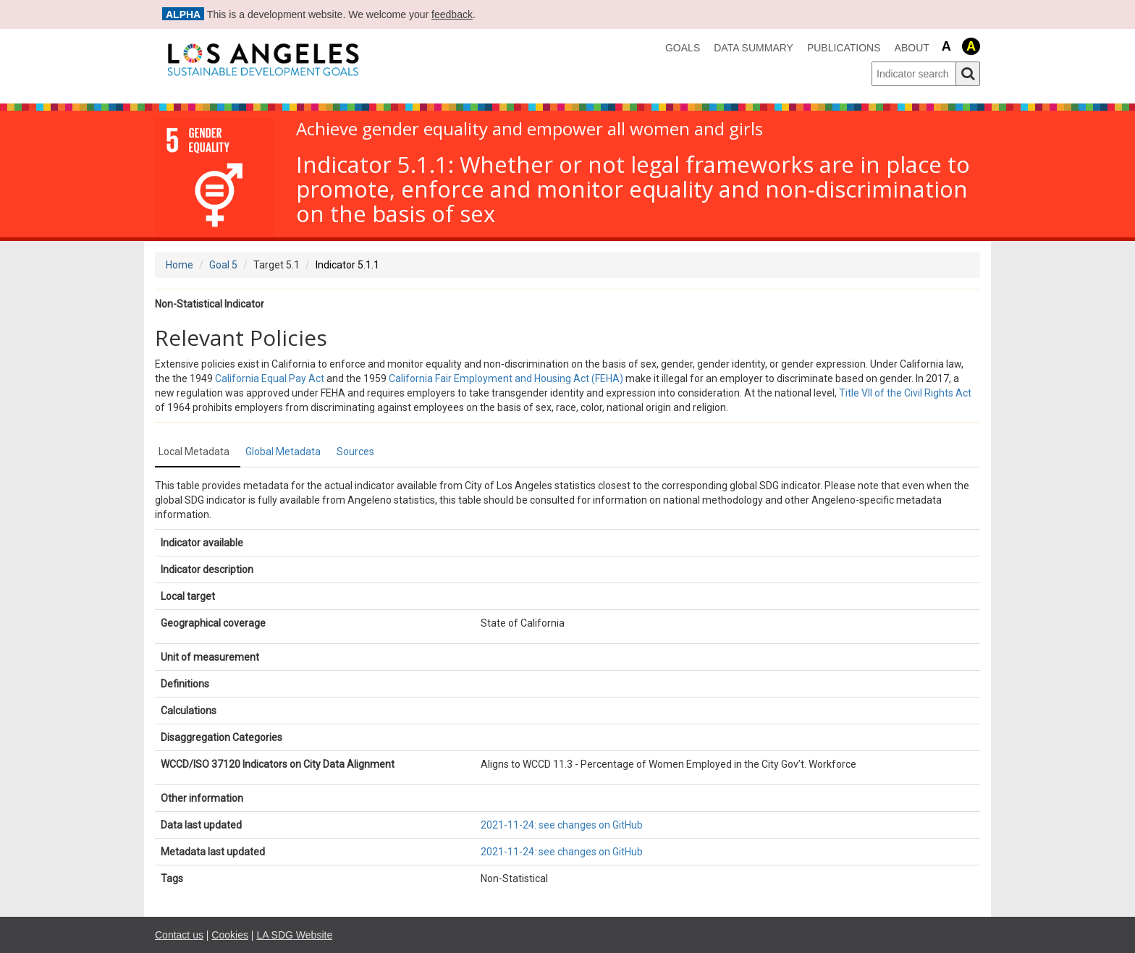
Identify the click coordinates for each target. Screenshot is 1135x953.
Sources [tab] (355, 451)
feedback (452, 14)
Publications (844, 48)
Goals (682, 48)
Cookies (229, 935)
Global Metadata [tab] (283, 451)
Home (179, 265)
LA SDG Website (294, 935)
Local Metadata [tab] (194, 451)
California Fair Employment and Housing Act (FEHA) (506, 378)
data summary (753, 48)
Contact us (179, 935)
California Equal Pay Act (269, 378)
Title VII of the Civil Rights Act (905, 393)
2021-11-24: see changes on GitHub (562, 825)
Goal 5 (223, 265)
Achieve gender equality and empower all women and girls (529, 128)
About (912, 48)
